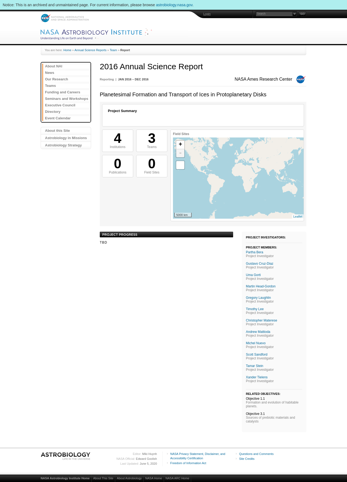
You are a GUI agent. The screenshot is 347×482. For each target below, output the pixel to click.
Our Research (56, 79)
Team (113, 50)
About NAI (53, 66)
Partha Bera (254, 252)
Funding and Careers (62, 92)
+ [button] (180, 145)
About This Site (103, 478)
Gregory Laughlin (258, 298)
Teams (50, 86)
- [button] (180, 153)
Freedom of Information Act (188, 463)
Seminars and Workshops (66, 99)
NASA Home (153, 478)
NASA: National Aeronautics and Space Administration (64, 18)
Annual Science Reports (91, 50)
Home (67, 50)
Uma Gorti (253, 275)
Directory (52, 112)
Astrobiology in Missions (66, 138)
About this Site (57, 131)
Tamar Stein (254, 366)
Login (207, 13)
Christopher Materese (261, 320)
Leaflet (297, 216)
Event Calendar (58, 118)
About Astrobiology (129, 478)
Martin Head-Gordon (260, 286)
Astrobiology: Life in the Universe (66, 456)
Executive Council (60, 105)
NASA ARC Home (177, 478)
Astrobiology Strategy (63, 145)
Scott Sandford (256, 354)
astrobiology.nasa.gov (174, 5)
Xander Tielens (257, 377)
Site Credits (247, 458)
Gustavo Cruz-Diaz (259, 263)
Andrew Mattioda (258, 332)
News (49, 73)
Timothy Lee (255, 309)
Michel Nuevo (256, 343)
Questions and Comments (256, 453)
